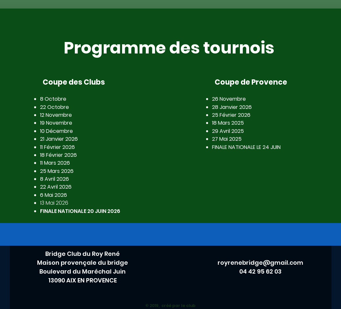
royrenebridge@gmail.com (260, 262)
